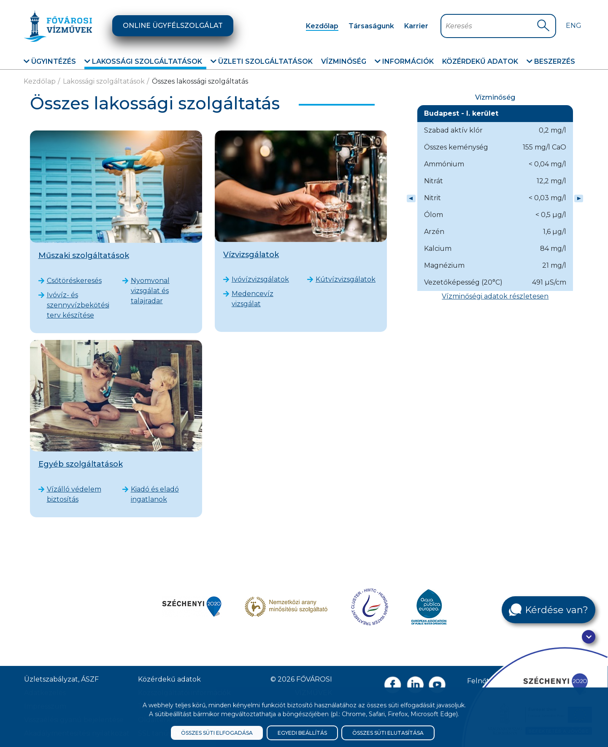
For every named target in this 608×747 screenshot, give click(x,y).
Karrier (416, 26)
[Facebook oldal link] (392, 684)
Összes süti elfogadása (217, 733)
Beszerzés (551, 61)
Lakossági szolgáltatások (143, 61)
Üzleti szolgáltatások (262, 61)
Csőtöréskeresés (70, 281)
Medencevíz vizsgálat (248, 299)
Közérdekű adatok (480, 61)
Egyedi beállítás (302, 733)
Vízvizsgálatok (251, 254)
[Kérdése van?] (548, 609)
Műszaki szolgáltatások (83, 255)
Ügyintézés (50, 61)
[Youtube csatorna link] (437, 684)
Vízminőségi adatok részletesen (495, 296)
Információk (404, 61)
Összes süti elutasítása (388, 733)
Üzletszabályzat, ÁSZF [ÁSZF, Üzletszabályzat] (61, 679)
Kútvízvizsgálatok (341, 279)
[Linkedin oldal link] (415, 684)
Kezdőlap (322, 26)
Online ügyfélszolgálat (173, 26)
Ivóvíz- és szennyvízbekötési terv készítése (73, 305)
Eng (573, 26)
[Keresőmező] (491, 26)
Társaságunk (371, 26)
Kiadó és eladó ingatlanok (150, 494)
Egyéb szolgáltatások (80, 464)
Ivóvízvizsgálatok (256, 279)
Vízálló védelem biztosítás (69, 494)
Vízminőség (343, 61)
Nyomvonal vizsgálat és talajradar (146, 291)
